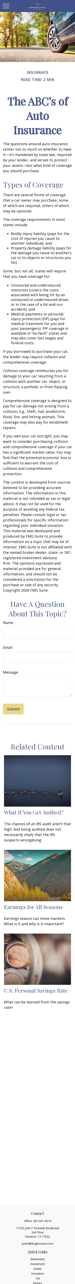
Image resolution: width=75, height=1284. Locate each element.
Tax (37, 1278)
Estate (37, 1269)
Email (7, 647)
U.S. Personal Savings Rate (36, 990)
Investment (37, 1264)
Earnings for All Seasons (33, 906)
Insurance (37, 1273)
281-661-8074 (42, 1221)
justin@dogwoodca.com (37, 1243)
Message (10, 672)
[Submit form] (13, 709)
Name (8, 622)
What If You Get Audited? (34, 812)
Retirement (37, 1259)
